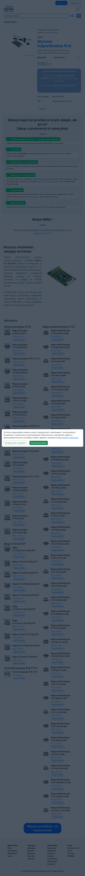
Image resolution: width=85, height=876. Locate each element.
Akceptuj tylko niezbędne (15, 443)
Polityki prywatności (70, 437)
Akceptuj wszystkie (38, 443)
